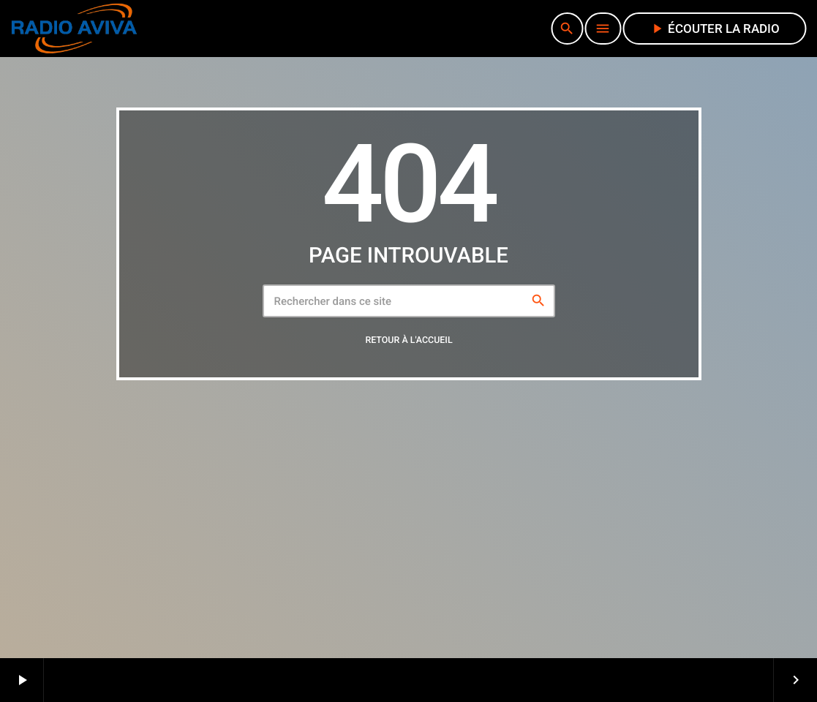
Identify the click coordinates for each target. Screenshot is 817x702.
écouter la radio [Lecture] (714, 28)
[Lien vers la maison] (74, 28)
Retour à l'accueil (408, 340)
